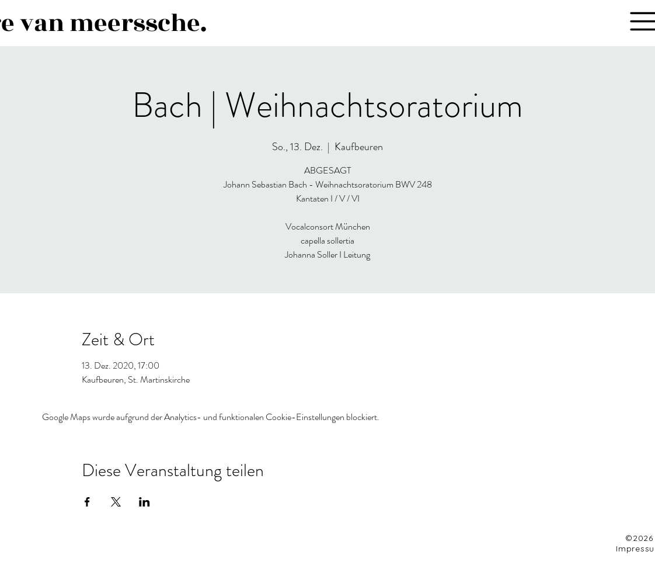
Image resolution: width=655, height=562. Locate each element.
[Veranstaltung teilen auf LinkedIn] (144, 502)
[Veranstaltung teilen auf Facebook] (87, 502)
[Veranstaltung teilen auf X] (115, 502)
